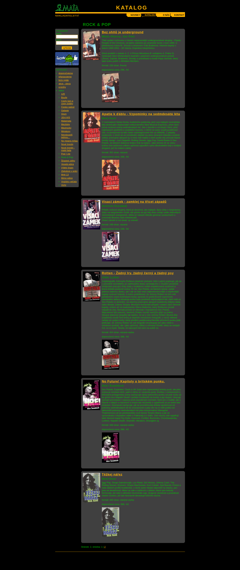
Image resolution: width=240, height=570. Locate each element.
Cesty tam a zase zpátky (67, 102)
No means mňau (69, 141)
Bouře (64, 97)
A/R (63, 94)
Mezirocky (66, 128)
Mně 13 (65, 174)
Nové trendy (67, 144)
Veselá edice (67, 164)
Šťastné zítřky (68, 160)
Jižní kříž (65, 117)
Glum (64, 114)
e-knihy (62, 87)
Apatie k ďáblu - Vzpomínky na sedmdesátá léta (141, 114)
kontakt (179, 15)
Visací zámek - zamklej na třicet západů (134, 201)
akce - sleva (65, 83)
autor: (59, 39)
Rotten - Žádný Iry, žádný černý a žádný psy (138, 273)
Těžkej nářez (112, 474)
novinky (135, 15)
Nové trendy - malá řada (68, 149)
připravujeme (65, 76)
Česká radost (68, 107)
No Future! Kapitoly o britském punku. (133, 381)
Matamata (66, 121)
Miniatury (65, 131)
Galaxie (65, 110)
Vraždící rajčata (69, 181)
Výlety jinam (67, 167)
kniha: (59, 33)
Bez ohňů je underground (123, 32)
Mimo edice (67, 178)
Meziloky (65, 124)
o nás (166, 15)
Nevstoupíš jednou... (67, 136)
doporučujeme (66, 73)
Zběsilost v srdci (69, 171)
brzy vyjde (64, 80)
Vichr (63, 185)
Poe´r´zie (65, 154)
